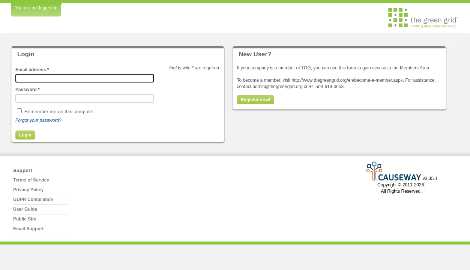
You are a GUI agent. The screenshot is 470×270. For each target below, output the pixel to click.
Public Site (24, 219)
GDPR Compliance (33, 199)
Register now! (255, 99)
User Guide (25, 209)
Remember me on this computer (59, 111)
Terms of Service (31, 180)
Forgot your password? (38, 120)
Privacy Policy (28, 189)
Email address (32, 69)
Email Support (28, 228)
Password (27, 89)
